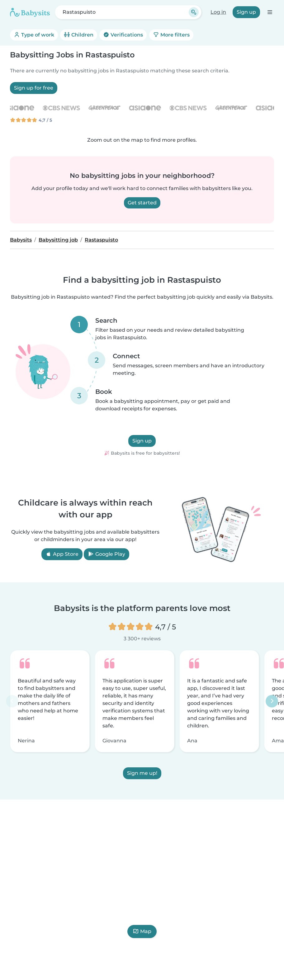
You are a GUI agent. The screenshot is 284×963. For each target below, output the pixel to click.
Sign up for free (33, 88)
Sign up (246, 12)
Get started (142, 203)
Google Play (106, 554)
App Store (61, 554)
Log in (218, 12)
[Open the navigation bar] (269, 12)
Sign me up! (142, 773)
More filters (171, 35)
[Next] (272, 701)
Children (78, 35)
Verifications (123, 35)
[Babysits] (30, 12)
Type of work (34, 35)
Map (142, 931)
